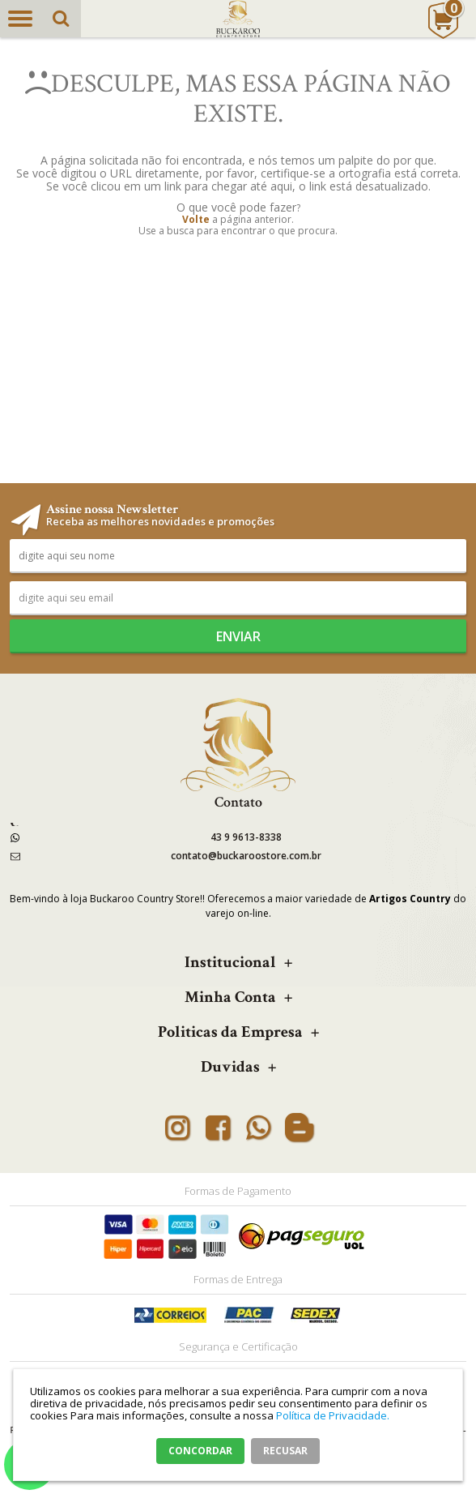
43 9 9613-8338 (246, 837)
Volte (196, 219)
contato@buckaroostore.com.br (246, 856)
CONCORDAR (200, 1451)
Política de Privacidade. (332, 1415)
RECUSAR (285, 1451)
